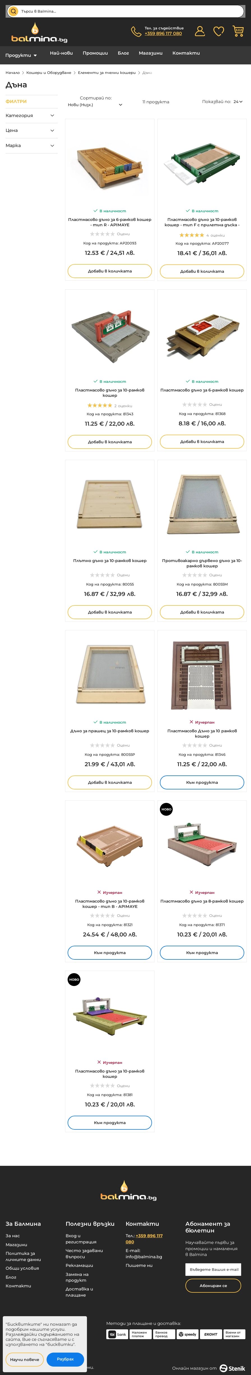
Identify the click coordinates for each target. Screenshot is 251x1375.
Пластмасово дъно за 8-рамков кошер (202, 897)
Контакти (165, 53)
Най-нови (57, 53)
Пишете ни (139, 1261)
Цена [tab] (12, 126)
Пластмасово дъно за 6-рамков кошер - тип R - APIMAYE (109, 216)
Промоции (87, 53)
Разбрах (65, 1359)
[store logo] (36, 32)
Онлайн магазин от (208, 1364)
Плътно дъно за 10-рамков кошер (110, 554)
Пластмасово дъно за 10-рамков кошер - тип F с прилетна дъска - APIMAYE (202, 219)
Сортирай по (95, 93)
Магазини (134, 53)
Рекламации (79, 1261)
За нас (13, 1231)
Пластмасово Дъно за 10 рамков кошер (202, 727)
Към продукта (202, 776)
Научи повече (24, 1359)
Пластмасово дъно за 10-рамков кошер (110, 386)
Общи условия (22, 1264)
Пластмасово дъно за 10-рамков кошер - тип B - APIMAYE (110, 897)
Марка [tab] (13, 141)
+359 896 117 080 (163, 33)
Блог (110, 53)
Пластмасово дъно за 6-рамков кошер (202, 386)
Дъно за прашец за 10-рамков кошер (109, 727)
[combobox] (125, 11)
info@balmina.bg (144, 1252)
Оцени (123, 227)
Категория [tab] (19, 111)
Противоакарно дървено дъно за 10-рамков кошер (202, 557)
